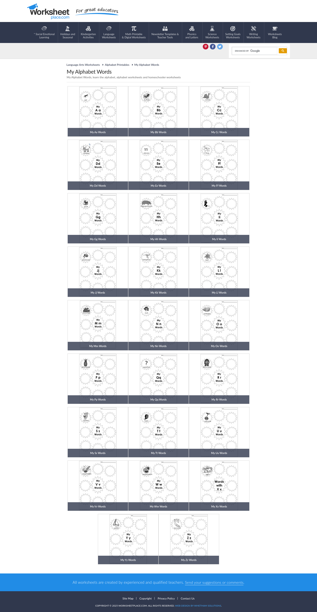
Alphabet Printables (115, 64)
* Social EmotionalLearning (44, 32)
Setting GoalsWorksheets (232, 32)
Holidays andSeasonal (67, 32)
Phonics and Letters (191, 32)
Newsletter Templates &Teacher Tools (165, 32)
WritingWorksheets (253, 32)
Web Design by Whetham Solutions (198, 605)
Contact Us (187, 598)
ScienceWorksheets (212, 32)
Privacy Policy (166, 598)
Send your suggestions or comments (214, 582)
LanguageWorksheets (109, 32)
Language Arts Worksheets (83, 64)
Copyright (145, 598)
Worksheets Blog (275, 32)
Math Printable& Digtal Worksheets (134, 32)
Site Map (128, 598)
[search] (254, 50)
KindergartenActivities (88, 32)
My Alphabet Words (145, 64)
